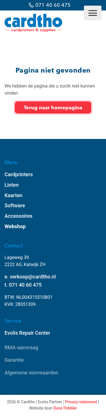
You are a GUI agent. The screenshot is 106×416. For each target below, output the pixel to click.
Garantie (14, 360)
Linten (12, 185)
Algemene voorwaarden (31, 373)
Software (15, 205)
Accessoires (19, 216)
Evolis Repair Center (27, 333)
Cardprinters (19, 174)
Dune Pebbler (65, 408)
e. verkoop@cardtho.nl (30, 277)
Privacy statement (81, 402)
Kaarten (13, 195)
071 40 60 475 (53, 5)
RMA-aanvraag (21, 348)
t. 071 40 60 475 (23, 285)
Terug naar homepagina (53, 107)
